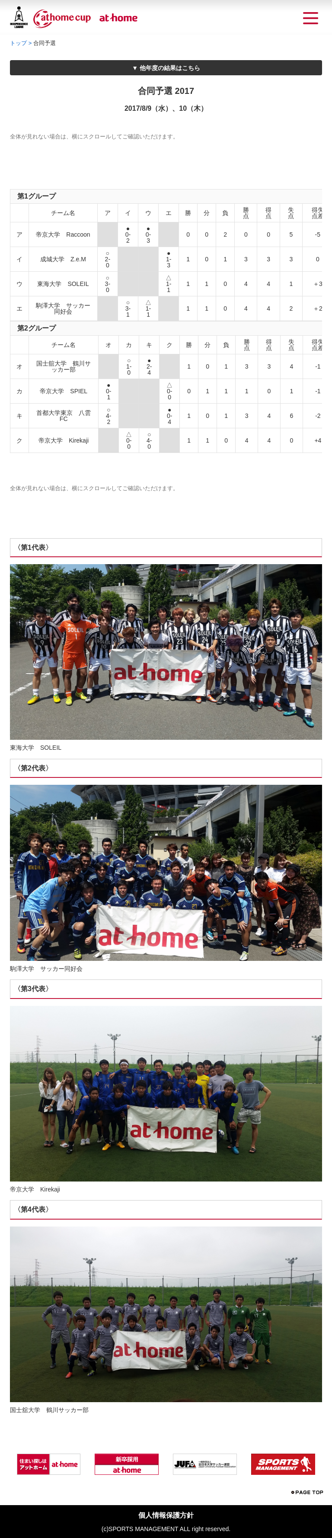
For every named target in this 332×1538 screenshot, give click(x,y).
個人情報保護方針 (166, 1515)
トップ (18, 43)
